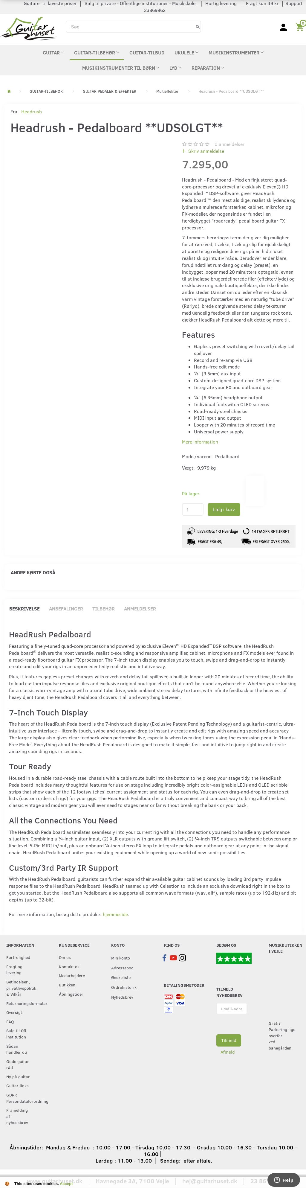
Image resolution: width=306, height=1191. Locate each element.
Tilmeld (228, 1040)
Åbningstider (71, 994)
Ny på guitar (18, 1076)
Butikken (67, 985)
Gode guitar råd (17, 1064)
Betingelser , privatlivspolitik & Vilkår (20, 988)
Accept (66, 1183)
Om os (65, 957)
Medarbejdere (72, 975)
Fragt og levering (14, 969)
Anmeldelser (140, 608)
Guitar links (17, 1085)
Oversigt (14, 1012)
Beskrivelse (24, 608)
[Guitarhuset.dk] (28, 28)
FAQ (10, 1021)
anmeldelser (229, 144)
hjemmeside (115, 914)
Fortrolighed (18, 957)
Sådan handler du (16, 1049)
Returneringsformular (20, 1003)
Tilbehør (103, 608)
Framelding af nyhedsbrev (17, 1116)
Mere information (200, 441)
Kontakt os (69, 966)
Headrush (31, 111)
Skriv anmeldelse (205, 151)
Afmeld (228, 1052)
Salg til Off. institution (16, 1033)
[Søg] (198, 26)
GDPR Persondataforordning (20, 1098)
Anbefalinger (66, 608)
